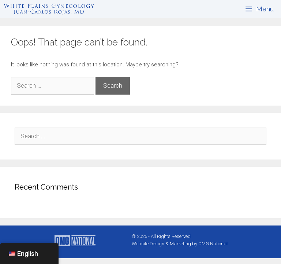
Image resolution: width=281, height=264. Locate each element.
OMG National (213, 243)
